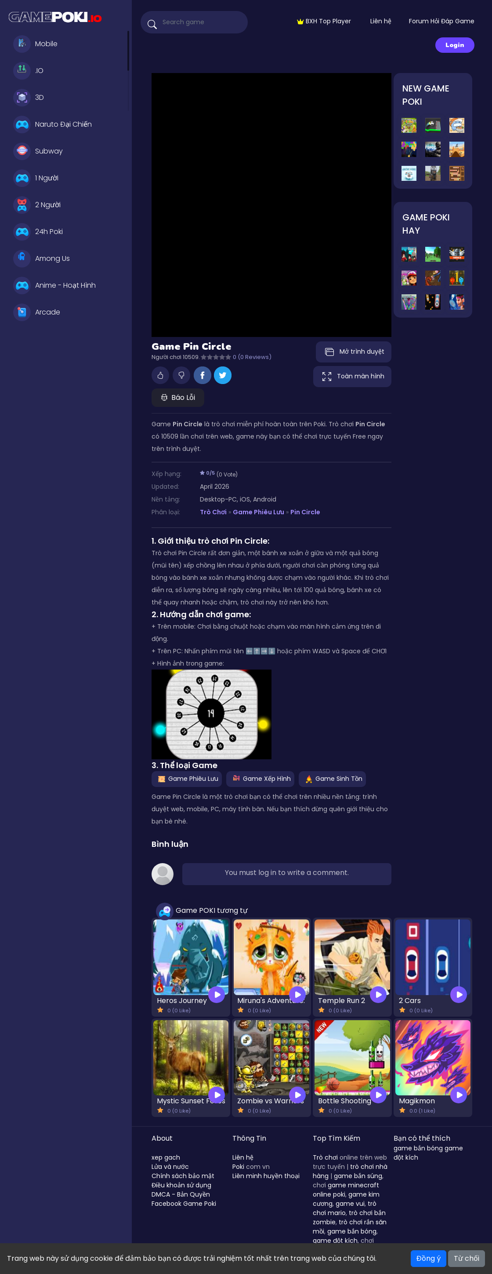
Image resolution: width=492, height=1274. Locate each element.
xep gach (166, 1157)
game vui (350, 1203)
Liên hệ (380, 21)
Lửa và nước (170, 1166)
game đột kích (335, 1240)
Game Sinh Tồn (332, 778)
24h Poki (38, 232)
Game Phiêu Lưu (258, 512)
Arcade (36, 312)
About (162, 1138)
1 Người (35, 178)
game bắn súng (358, 1175)
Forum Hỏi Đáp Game (441, 21)
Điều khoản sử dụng (181, 1185)
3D (28, 97)
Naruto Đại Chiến (52, 124)
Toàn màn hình (352, 376)
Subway (38, 151)
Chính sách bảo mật (183, 1175)
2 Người (37, 205)
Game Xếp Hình (260, 778)
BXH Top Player (324, 21)
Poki (238, 1166)
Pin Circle (305, 512)
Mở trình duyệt (353, 352)
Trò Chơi (213, 512)
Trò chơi (325, 1157)
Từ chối (466, 1258)
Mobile (35, 44)
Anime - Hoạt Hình (54, 285)
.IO (28, 71)
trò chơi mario (344, 1208)
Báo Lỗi (178, 397)
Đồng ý (428, 1258)
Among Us (41, 258)
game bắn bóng (351, 1231)
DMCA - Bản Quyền (181, 1194)
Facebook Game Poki (184, 1203)
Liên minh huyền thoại (266, 1175)
